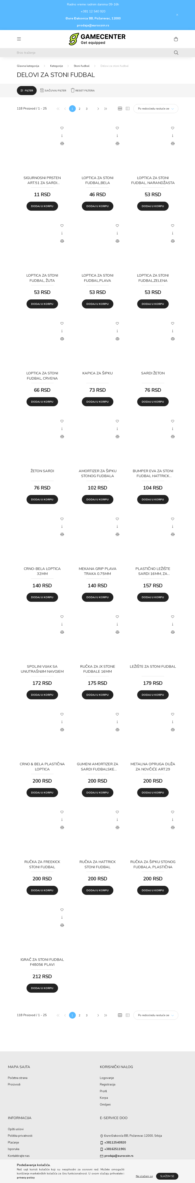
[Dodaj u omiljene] (62, 127)
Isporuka (13, 1149)
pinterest (127, 1164)
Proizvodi (14, 1085)
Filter (29, 90)
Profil (103, 1091)
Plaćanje (13, 1143)
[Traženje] (176, 52)
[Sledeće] (98, 108)
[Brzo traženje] (97, 52)
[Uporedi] (62, 143)
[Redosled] (155, 108)
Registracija (107, 1085)
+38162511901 (115, 1149)
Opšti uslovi (16, 1129)
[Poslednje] (105, 108)
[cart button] (176, 39)
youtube (136, 1164)
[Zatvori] (177, 15)
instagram (109, 1164)
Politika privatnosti (20, 1136)
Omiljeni (105, 1105)
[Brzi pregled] (62, 135)
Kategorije (56, 66)
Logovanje (107, 1078)
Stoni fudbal (82, 66)
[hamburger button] (19, 39)
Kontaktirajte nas (19, 1156)
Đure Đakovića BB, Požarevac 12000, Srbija (133, 1136)
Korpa (104, 1098)
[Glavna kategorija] (28, 66)
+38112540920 (115, 1143)
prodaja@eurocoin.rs (93, 25)
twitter (118, 1164)
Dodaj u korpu (42, 206)
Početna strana (17, 1078)
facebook (100, 1164)
